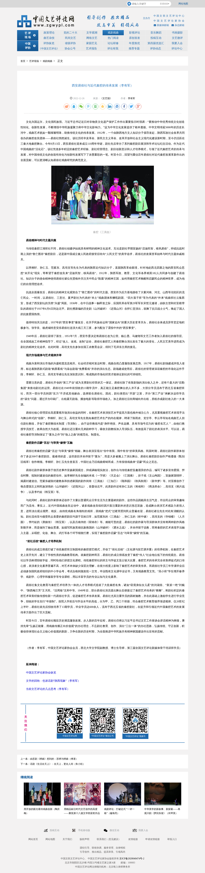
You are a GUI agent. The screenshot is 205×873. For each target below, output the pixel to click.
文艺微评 (177, 37)
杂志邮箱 (177, 25)
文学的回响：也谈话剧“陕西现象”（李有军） (53, 680)
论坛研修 (113, 43)
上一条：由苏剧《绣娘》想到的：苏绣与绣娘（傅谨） (49, 759)
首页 (23, 61)
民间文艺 (70, 37)
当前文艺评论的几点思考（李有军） (48, 688)
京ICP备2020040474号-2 (131, 858)
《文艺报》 (106, 98)
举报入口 (172, 839)
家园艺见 (91, 43)
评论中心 (176, 48)
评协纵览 (48, 43)
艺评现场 (34, 61)
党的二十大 (70, 32)
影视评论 (134, 32)
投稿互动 (155, 37)
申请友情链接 (152, 839)
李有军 (131, 98)
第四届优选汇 (156, 43)
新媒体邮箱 (161, 25)
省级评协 (70, 43)
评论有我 (112, 48)
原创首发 (134, 37)
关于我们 (67, 839)
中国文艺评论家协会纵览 (41, 672)
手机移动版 (84, 830)
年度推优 (134, 43)
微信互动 (115, 830)
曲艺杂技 (49, 37)
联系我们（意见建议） (109, 839)
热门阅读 (113, 37)
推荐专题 (134, 48)
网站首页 (33, 839)
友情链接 (133, 839)
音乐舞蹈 (155, 32)
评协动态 (155, 48)
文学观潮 (91, 32)
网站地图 (183, 3)
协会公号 (70, 48)
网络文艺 (91, 37)
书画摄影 (177, 32)
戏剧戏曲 (113, 32)
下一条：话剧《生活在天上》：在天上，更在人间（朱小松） (53, 764)
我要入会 (177, 43)
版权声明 (84, 839)
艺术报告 (91, 48)
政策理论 (49, 32)
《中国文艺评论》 (49, 48)
